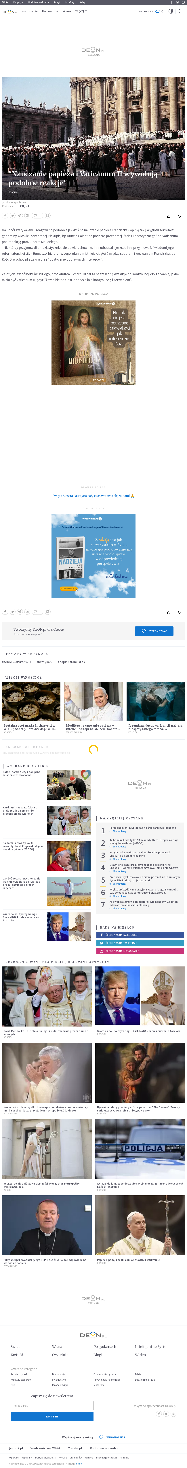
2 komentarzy (118, 846)
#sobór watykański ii (16, 662)
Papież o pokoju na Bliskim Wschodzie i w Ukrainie (128, 1260)
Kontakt (63, 1457)
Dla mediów (76, 1457)
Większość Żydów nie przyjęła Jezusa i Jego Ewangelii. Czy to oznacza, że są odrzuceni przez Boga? (144, 891)
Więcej (79, 11)
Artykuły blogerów (21, 1379)
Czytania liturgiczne (105, 1374)
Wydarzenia (30, 11)
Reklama (89, 1457)
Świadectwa (59, 1379)
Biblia (5, 2)
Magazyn (18, 2)
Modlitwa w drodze (38, 2)
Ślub (13, 1385)
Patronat (124, 1457)
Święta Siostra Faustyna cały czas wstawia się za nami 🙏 (93, 495)
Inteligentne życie (150, 1346)
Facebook (172, 2)
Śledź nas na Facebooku (119, 935)
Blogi (57, 2)
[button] (171, 11)
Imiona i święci (60, 1385)
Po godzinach (105, 1346)
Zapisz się (52, 1416)
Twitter (177, 2)
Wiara (67, 11)
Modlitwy (99, 1385)
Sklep (82, 2)
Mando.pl (75, 1448)
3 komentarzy (118, 859)
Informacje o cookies (106, 1457)
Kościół (13, 192)
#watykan (44, 662)
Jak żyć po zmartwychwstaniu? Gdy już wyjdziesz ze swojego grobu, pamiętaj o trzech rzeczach (22, 883)
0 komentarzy (118, 871)
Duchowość (58, 1374)
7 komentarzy (118, 831)
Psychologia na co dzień (107, 1379)
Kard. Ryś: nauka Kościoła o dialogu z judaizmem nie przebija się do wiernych (20, 811)
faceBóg (69, 2)
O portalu (14, 1457)
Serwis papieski (19, 1374)
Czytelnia (60, 1355)
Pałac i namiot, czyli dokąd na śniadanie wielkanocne (21, 773)
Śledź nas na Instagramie (119, 951)
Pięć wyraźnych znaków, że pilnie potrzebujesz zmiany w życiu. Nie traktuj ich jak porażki (145, 878)
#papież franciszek (71, 662)
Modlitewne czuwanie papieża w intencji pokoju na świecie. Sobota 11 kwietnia (91, 729)
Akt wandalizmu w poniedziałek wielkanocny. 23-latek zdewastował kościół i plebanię (144, 903)
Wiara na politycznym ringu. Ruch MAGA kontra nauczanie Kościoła (21, 917)
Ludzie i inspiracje (145, 1379)
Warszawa (145, 11)
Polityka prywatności (45, 1457)
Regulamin (27, 1457)
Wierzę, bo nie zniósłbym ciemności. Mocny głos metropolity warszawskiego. (41, 1185)
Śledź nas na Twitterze (118, 943)
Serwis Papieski (74, 732)
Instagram (183, 2)
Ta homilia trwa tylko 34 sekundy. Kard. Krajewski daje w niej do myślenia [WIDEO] (23, 846)
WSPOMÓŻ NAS (112, 1437)
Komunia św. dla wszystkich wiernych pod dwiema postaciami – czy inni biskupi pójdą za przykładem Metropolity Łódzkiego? (46, 1108)
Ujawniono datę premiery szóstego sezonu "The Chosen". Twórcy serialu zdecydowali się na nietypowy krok (144, 868)
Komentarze (50, 11)
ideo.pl (79, 1463)
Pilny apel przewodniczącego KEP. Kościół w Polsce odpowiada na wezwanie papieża (45, 1261)
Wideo (140, 1355)
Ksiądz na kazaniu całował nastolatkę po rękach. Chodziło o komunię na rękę (140, 854)
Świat (15, 1346)
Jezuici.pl (16, 1448)
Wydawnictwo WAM (45, 1448)
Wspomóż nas (154, 631)
